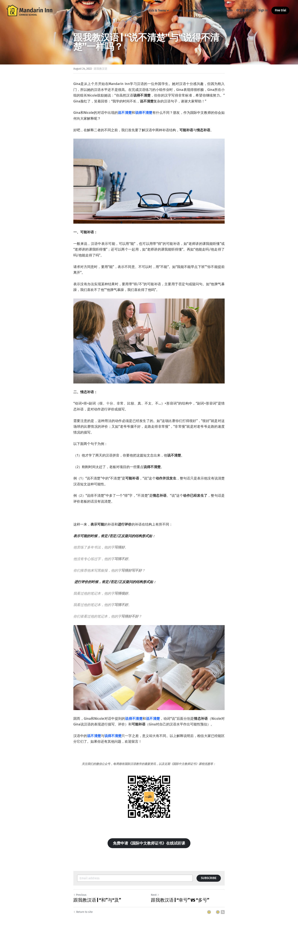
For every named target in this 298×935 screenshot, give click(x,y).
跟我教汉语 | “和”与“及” (97, 900)
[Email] (218, 912)
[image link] (29, 10)
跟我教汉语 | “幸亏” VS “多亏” (180, 900)
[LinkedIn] (209, 912)
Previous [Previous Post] (79, 894)
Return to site (83, 912)
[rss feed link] (223, 912)
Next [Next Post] (155, 894)
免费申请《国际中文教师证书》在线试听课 (149, 843)
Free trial (280, 10)
